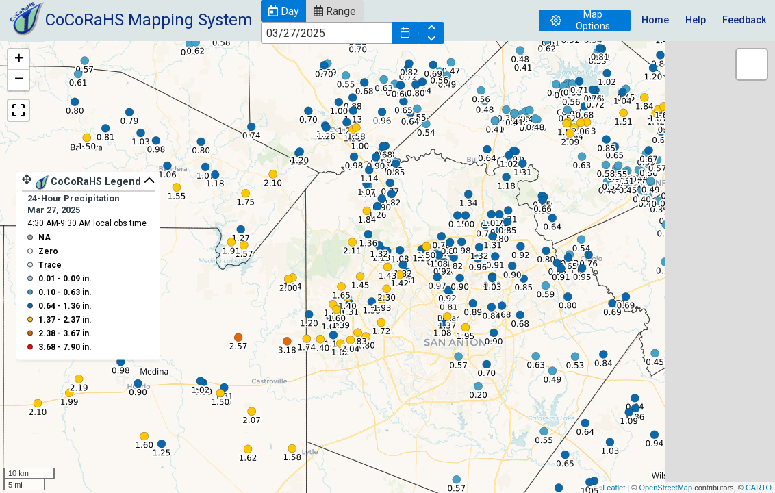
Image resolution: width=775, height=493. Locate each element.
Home (655, 20)
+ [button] (18, 59)
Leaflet (613, 487)
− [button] (18, 80)
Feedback (744, 20)
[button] (283, 11)
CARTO (759, 487)
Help (695, 20)
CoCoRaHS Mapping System (149, 19)
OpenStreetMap (665, 487)
